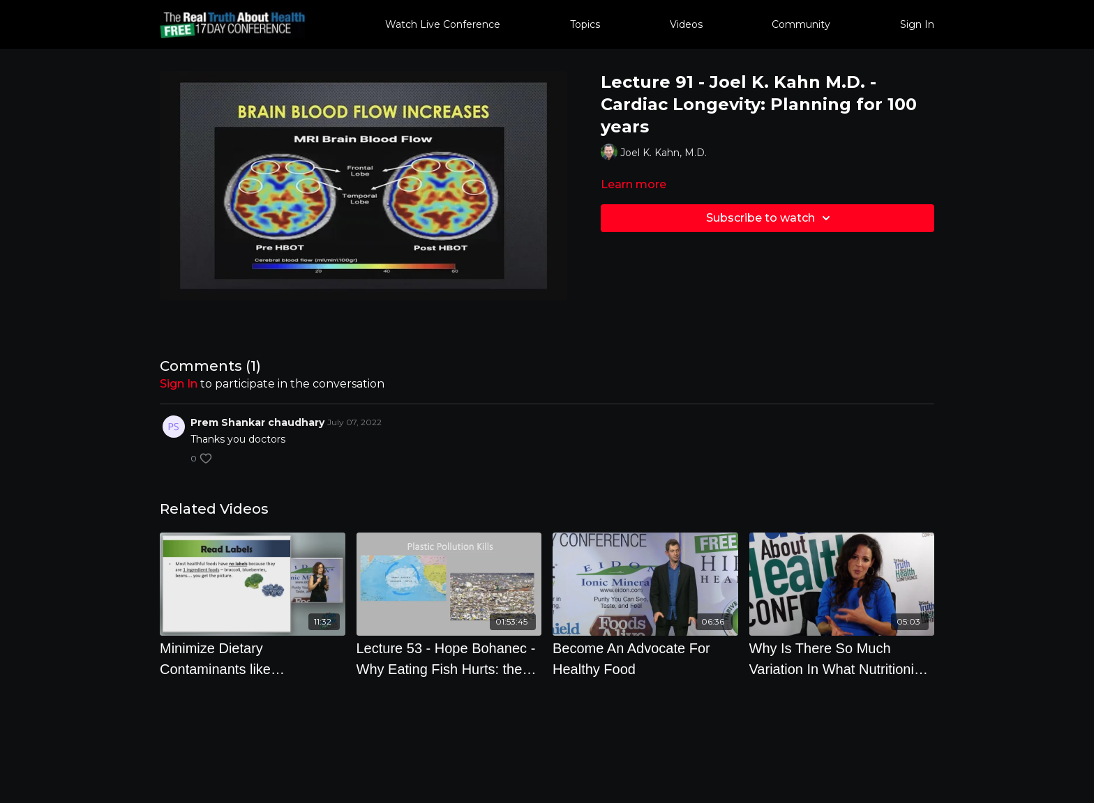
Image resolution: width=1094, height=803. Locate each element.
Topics (585, 24)
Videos (686, 24)
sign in (178, 383)
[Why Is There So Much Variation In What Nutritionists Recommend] (842, 659)
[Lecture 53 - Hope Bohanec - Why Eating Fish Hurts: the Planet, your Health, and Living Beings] (449, 659)
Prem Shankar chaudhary (257, 422)
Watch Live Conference (442, 24)
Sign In (917, 24)
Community (801, 24)
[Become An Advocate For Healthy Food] (645, 659)
